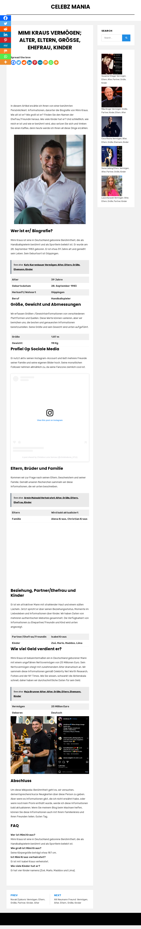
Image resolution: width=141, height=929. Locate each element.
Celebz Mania (70, 8)
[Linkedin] (29, 66)
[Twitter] (18, 66)
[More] (56, 66)
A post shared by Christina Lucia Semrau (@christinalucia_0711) (50, 461)
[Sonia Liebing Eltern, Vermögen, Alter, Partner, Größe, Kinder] (111, 160)
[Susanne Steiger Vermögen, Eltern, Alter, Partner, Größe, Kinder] (111, 67)
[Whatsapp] (50, 66)
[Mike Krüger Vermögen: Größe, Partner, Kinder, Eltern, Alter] (111, 100)
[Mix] (45, 66)
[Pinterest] (34, 66)
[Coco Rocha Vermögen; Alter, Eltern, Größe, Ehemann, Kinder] (111, 130)
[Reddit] (24, 66)
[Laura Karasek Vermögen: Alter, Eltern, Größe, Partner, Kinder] (111, 189)
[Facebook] (13, 66)
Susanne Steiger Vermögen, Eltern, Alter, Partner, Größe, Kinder (113, 83)
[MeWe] (40, 66)
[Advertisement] (50, 88)
